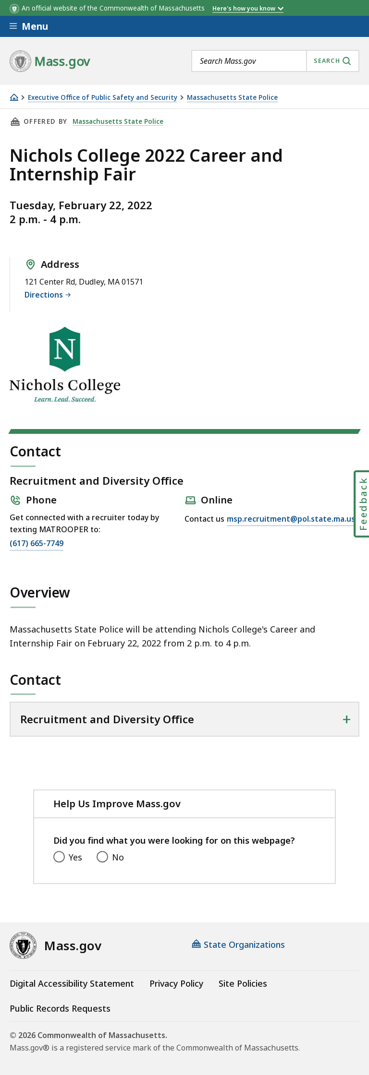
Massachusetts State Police (232, 98)
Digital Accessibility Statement (72, 983)
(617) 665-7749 (36, 543)
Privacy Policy (176, 983)
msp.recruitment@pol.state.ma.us (291, 519)
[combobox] (275, 61)
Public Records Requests (60, 1008)
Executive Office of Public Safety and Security (102, 98)
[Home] (14, 97)
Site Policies (243, 983)
